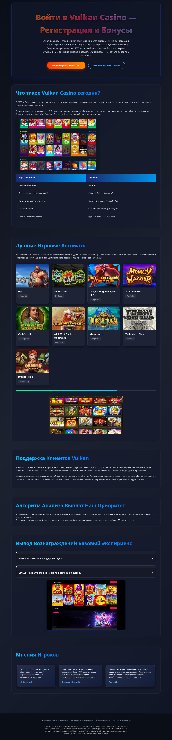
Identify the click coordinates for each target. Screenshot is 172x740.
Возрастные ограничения (82, 720)
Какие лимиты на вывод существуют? (86, 558)
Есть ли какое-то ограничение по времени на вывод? (86, 573)
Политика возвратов (122, 720)
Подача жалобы (103, 720)
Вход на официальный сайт (66, 65)
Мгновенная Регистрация (106, 65)
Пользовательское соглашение (54, 720)
